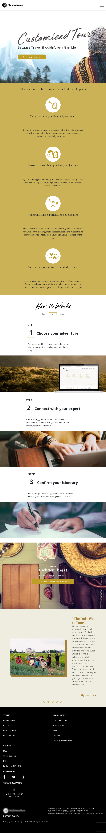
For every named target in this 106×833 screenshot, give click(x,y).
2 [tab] (48, 702)
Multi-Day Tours (9, 730)
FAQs (5, 761)
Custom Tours (9, 735)
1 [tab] (44, 702)
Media (5, 751)
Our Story (57, 735)
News (55, 730)
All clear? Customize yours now (53, 581)
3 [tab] (53, 702)
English (6, 766)
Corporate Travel (60, 720)
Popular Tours (9, 720)
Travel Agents (58, 725)
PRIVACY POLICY (11, 816)
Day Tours (7, 725)
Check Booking (9, 756)
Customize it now (31, 57)
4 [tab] (57, 702)
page (35, 344)
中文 (19, 766)
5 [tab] (61, 702)
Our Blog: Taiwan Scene (62, 740)
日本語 (13, 766)
